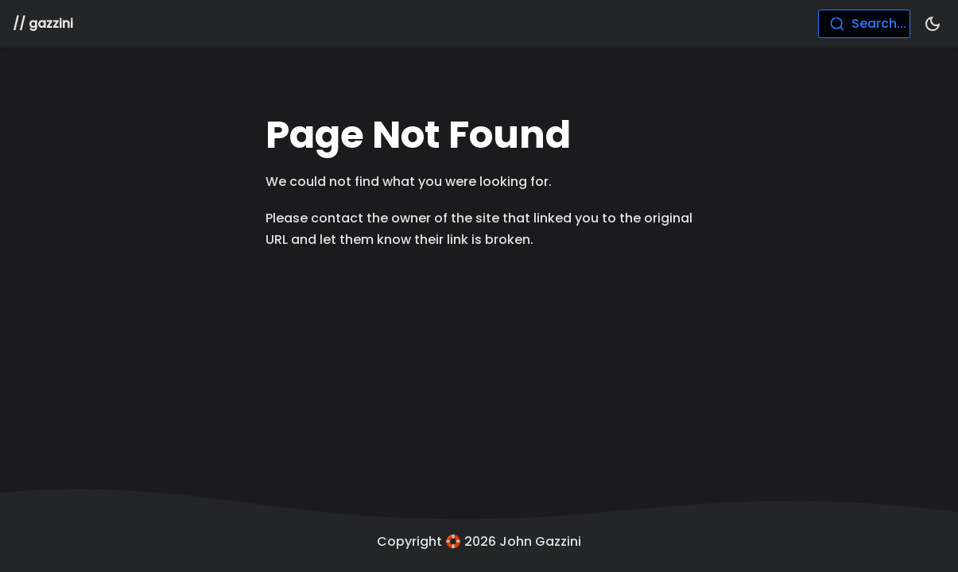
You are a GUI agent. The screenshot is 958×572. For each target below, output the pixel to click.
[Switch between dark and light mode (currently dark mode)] (932, 24)
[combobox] (864, 24)
